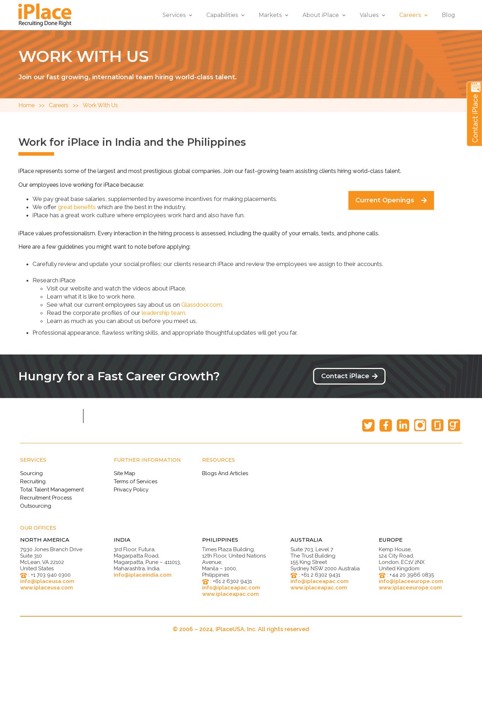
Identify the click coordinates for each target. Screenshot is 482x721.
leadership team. (164, 312)
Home (28, 105)
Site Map (124, 473)
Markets (273, 15)
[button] (391, 200)
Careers (413, 15)
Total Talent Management (52, 489)
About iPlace (324, 15)
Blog (448, 15)
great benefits (77, 206)
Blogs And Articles (225, 473)
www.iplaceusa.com (46, 587)
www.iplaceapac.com (230, 594)
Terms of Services (135, 481)
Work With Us (100, 105)
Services (177, 15)
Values (372, 15)
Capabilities (225, 15)
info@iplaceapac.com (231, 587)
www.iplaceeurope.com (410, 587)
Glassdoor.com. (202, 304)
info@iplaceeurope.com (411, 581)
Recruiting (33, 481)
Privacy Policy (131, 489)
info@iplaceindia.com (142, 575)
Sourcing (31, 473)
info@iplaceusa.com (47, 581)
